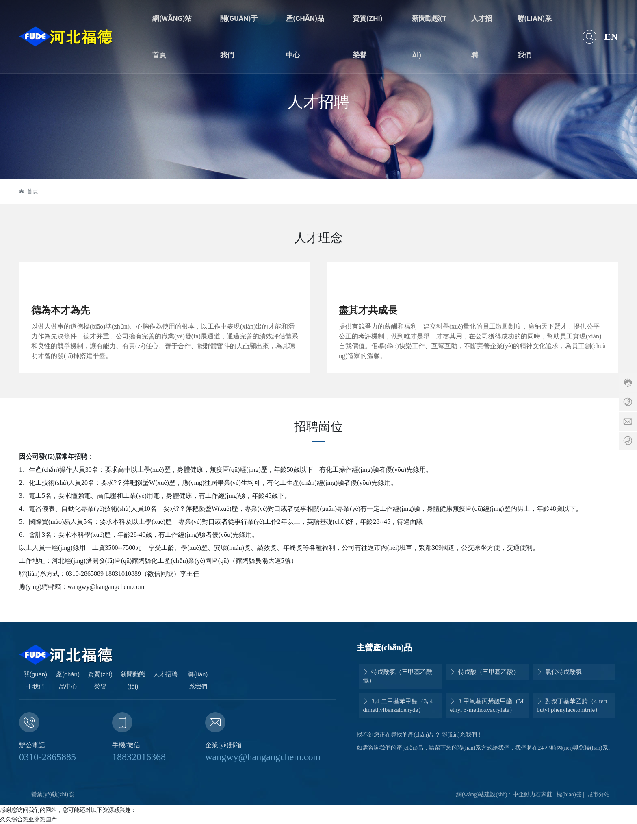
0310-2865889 (85, 573)
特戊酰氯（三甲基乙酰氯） (397, 676)
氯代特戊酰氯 (559, 672)
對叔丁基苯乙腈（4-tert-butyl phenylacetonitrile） (573, 705)
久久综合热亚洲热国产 (28, 819)
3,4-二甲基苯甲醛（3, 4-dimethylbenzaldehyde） (399, 705)
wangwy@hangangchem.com (263, 757)
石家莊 (543, 794)
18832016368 (139, 757)
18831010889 (123, 573)
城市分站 (598, 794)
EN (611, 36)
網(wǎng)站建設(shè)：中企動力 (495, 794)
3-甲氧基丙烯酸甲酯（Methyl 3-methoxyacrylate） (487, 705)
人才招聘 (318, 101)
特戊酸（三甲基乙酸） (484, 672)
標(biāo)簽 (569, 794)
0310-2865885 (47, 757)
